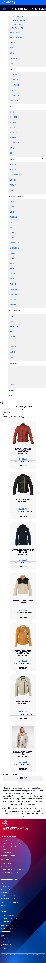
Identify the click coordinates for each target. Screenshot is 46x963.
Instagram (6, 945)
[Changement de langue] (6, 2)
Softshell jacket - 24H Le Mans (23, 551)
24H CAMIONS (31, 9)
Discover (23, 466)
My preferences (7, 928)
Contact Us (5, 886)
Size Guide (4, 905)
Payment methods (8, 896)
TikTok (4, 948)
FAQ (2, 883)
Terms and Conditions (9, 919)
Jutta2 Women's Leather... (23, 500)
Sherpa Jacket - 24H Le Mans (23, 601)
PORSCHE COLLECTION (8, 846)
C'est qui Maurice (31, 955)
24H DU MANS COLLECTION (10, 840)
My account (5, 889)
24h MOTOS (21, 9)
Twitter (5, 939)
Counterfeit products (9, 925)
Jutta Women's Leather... (23, 702)
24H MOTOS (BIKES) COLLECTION (12, 843)
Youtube (5, 942)
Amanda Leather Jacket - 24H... (23, 652)
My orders (5, 893)
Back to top (23, 778)
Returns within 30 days (10, 902)
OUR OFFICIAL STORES (8, 856)
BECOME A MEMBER (7, 853)
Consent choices (40, 960)
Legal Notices (6, 922)
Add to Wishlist (23, 453)
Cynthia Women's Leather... (23, 450)
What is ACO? (5, 866)
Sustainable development (10, 873)
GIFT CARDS (5, 850)
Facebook (5, 936)
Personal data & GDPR (9, 916)
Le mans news (6, 863)
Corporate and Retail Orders (12, 870)
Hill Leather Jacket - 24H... (23, 753)
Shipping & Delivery (8, 899)
